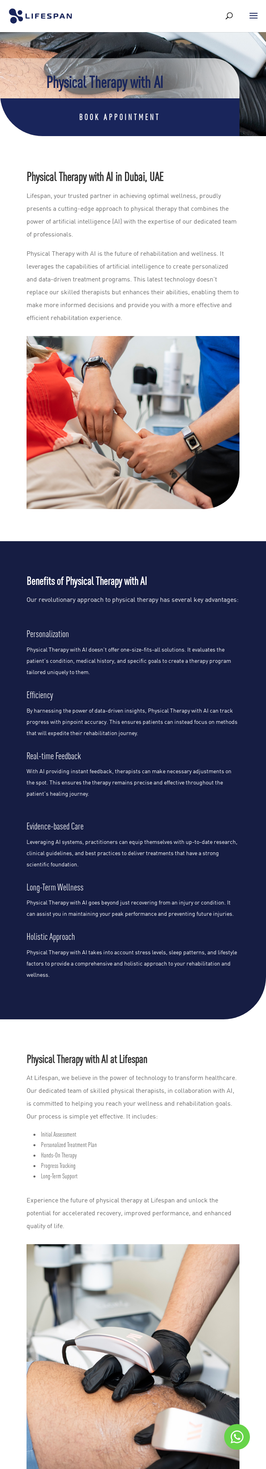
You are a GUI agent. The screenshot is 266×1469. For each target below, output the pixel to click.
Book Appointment (119, 117)
